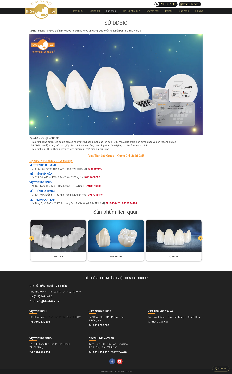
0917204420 (129, 203)
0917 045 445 (160, 321)
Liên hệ (199, 10)
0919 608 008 (101, 325)
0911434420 (112, 203)
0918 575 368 (42, 352)
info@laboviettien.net (48, 301)
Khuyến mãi (152, 10)
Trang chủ (78, 10)
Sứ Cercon (116, 256)
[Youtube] (120, 361)
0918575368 (93, 185)
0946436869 (94, 168)
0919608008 (92, 177)
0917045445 (95, 194)
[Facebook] (112, 361)
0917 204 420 (119, 352)
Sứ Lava (58, 256)
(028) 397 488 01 (44, 296)
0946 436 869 (42, 321)
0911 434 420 (101, 352)
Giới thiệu (95, 10)
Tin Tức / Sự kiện (131, 10)
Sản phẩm (111, 10)
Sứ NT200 (173, 256)
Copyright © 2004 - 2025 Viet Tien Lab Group (116, 371)
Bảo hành (184, 10)
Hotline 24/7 (223, 368)
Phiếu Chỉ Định (190, 4)
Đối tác (169, 10)
